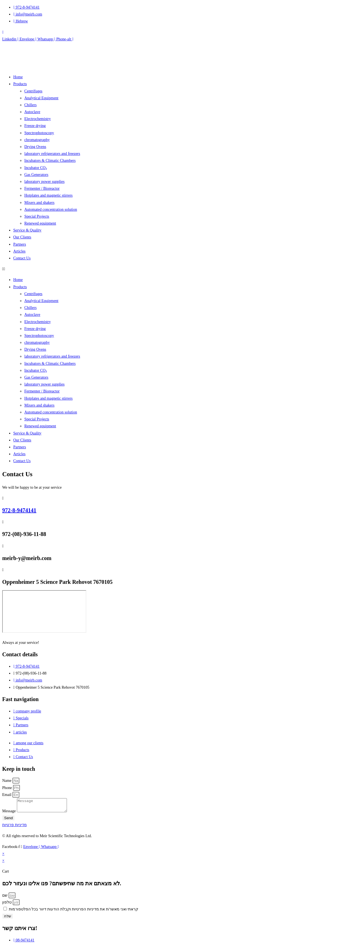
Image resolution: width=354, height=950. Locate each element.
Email (7, 795)
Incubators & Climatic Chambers (50, 160)
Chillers (30, 105)
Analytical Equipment (41, 98)
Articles (19, 251)
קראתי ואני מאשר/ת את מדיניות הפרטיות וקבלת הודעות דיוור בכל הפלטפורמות (74, 912)
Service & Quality (27, 230)
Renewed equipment (40, 223)
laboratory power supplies (44, 181)
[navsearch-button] (3, 32)
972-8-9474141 (19, 510)
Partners (19, 244)
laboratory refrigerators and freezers (52, 154)
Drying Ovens (35, 147)
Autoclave (32, 112)
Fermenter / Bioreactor (42, 188)
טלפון (7, 905)
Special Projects (36, 216)
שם (5, 898)
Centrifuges (33, 91)
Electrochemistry (37, 119)
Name (7, 781)
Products (20, 84)
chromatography (37, 140)
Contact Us (22, 258)
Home (18, 77)
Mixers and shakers (39, 203)
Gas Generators (36, 175)
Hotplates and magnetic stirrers (48, 195)
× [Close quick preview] (3, 856)
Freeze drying (35, 126)
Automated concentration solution (50, 209)
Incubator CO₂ (35, 168)
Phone (7, 788)
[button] (177, 269)
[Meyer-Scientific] (44, 611)
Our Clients (22, 237)
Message (9, 813)
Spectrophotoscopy (39, 133)
